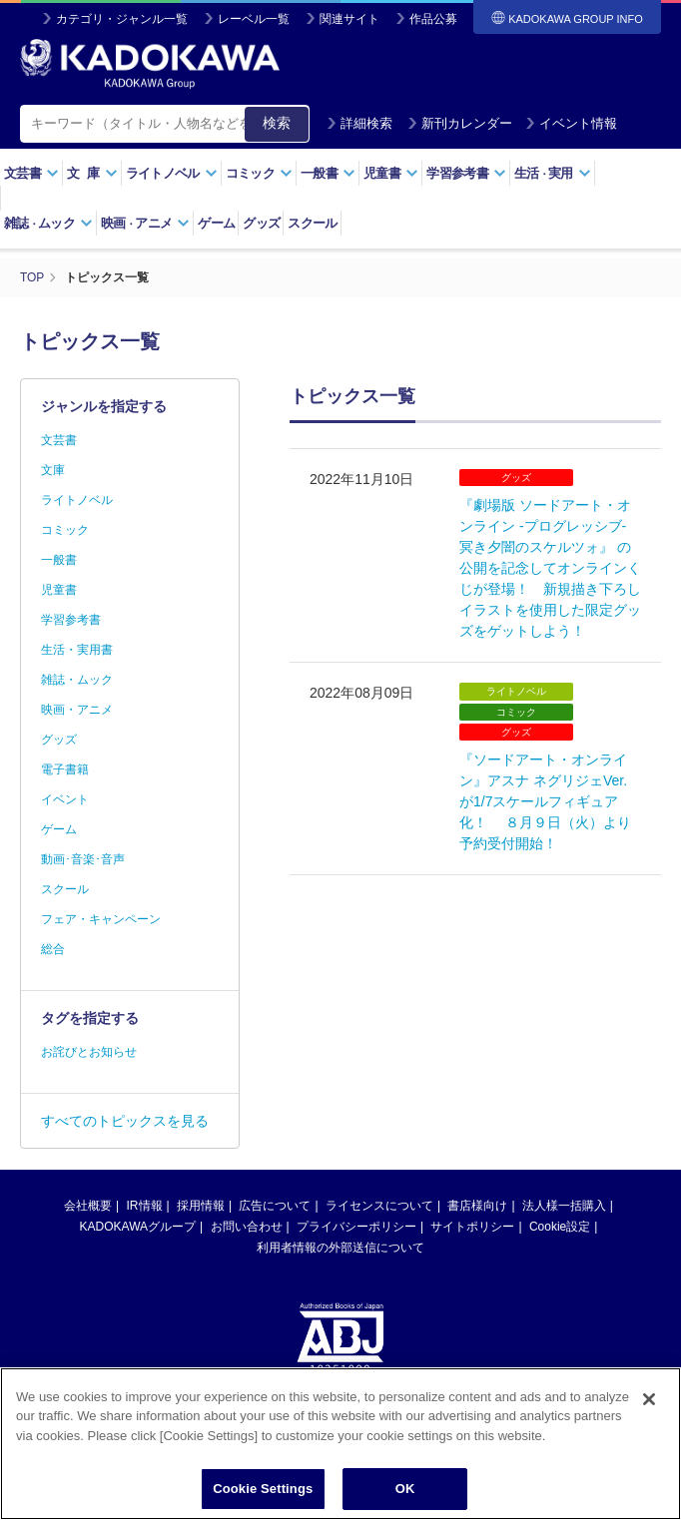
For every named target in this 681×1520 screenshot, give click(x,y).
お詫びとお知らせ (89, 1051)
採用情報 (201, 1205)
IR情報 (145, 1205)
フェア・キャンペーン (101, 918)
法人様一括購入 (564, 1205)
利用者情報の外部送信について (340, 1247)
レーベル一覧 (254, 19)
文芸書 (31, 173)
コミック (259, 173)
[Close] (649, 1414)
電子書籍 (65, 768)
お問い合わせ (247, 1226)
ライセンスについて (379, 1205)
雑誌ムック (48, 223)
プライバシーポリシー (356, 1226)
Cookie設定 (559, 1226)
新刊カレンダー (459, 123)
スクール (312, 223)
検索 (277, 123)
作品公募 (433, 19)
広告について (275, 1205)
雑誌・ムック (77, 679)
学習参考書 (466, 173)
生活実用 (552, 173)
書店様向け (477, 1205)
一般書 (328, 173)
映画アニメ (145, 223)
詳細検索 (359, 123)
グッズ (261, 223)
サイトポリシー (472, 1226)
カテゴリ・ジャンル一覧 (122, 19)
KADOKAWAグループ (138, 1226)
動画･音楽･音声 (83, 858)
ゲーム (216, 223)
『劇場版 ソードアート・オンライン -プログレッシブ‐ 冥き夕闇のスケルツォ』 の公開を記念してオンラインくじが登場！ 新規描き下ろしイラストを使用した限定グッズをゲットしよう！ (550, 567)
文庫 (53, 469)
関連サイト (349, 19)
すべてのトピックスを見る (125, 1120)
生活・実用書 (77, 649)
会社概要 (88, 1205)
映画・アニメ (77, 709)
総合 (53, 948)
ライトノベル (172, 173)
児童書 (390, 173)
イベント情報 (571, 123)
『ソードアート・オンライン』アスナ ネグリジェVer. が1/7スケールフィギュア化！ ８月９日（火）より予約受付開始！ (545, 801)
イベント (65, 798)
